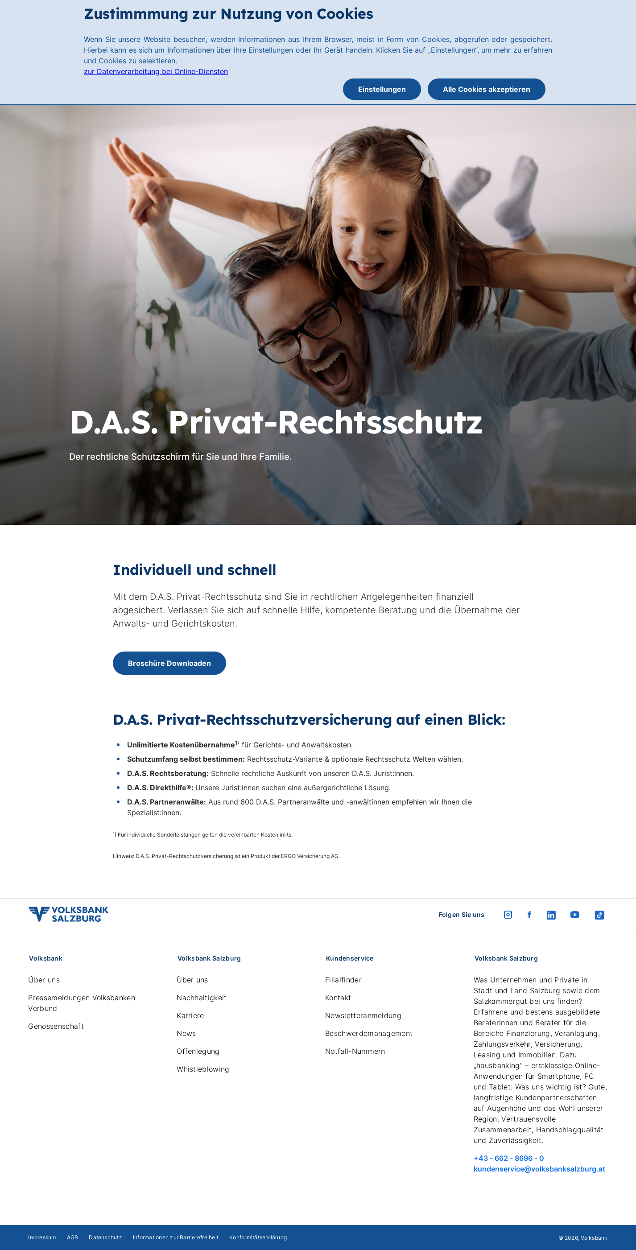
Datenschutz (105, 1237)
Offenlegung (198, 1051)
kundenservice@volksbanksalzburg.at (539, 1168)
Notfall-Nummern (355, 1051)
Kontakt (338, 997)
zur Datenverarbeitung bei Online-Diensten (156, 71)
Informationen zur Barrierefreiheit (176, 1237)
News (186, 1033)
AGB (72, 1237)
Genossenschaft (55, 1026)
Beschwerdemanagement (369, 1033)
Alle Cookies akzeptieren (486, 89)
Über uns (44, 979)
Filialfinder (343, 979)
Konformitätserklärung (258, 1237)
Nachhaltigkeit (202, 997)
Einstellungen (382, 89)
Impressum (42, 1237)
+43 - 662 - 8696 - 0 (509, 1158)
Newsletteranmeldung (363, 1015)
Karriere (190, 1015)
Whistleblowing (203, 1068)
